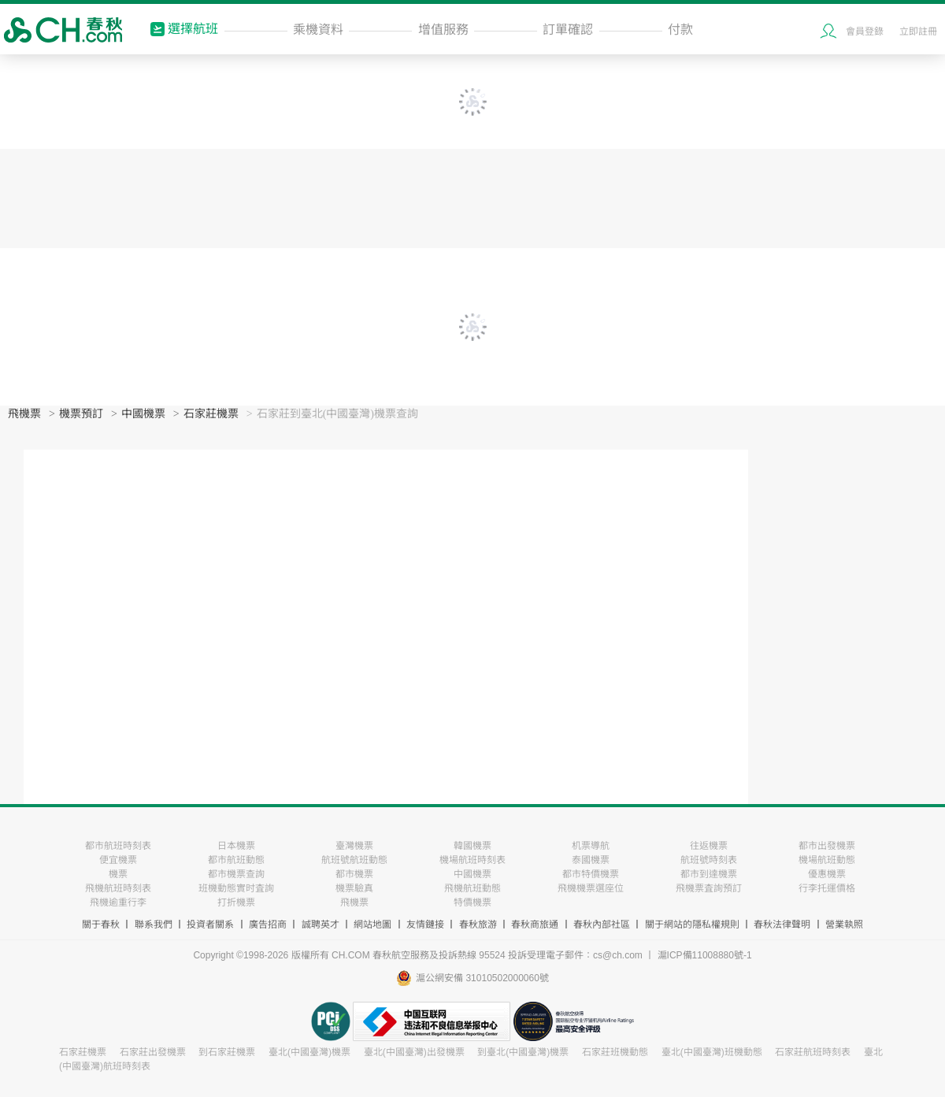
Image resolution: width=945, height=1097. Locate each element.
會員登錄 (865, 31)
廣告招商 (268, 924)
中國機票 (143, 414)
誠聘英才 (320, 924)
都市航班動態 (236, 859)
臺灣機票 (354, 845)
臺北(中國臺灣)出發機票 (414, 1052)
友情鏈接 (425, 924)
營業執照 (844, 924)
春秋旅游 (478, 924)
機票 (118, 874)
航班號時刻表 (708, 859)
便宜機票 (118, 859)
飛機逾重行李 (118, 902)
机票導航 (591, 845)
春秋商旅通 (534, 924)
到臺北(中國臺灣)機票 (523, 1052)
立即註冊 (918, 31)
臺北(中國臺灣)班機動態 (712, 1052)
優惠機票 (827, 874)
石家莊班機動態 (615, 1052)
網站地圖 (372, 924)
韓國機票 (472, 845)
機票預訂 (81, 414)
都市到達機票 (708, 874)
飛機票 (24, 414)
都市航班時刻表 (118, 845)
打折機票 (236, 902)
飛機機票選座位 (591, 888)
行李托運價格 (827, 888)
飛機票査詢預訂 (709, 888)
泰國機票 (591, 859)
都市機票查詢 (236, 874)
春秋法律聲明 (782, 924)
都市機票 (354, 874)
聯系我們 (153, 924)
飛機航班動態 (472, 888)
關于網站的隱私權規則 (692, 924)
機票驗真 (354, 888)
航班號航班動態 (354, 859)
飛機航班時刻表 (118, 888)
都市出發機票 (827, 845)
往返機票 (709, 845)
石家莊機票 (211, 414)
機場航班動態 (827, 859)
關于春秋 (101, 924)
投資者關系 (210, 924)
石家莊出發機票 (153, 1052)
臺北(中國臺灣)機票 (309, 1052)
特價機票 (472, 902)
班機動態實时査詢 (236, 888)
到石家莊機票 (226, 1052)
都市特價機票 (590, 874)
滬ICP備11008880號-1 (705, 955)
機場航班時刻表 (472, 859)
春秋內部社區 (601, 924)
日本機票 (236, 845)
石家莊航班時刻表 (812, 1052)
